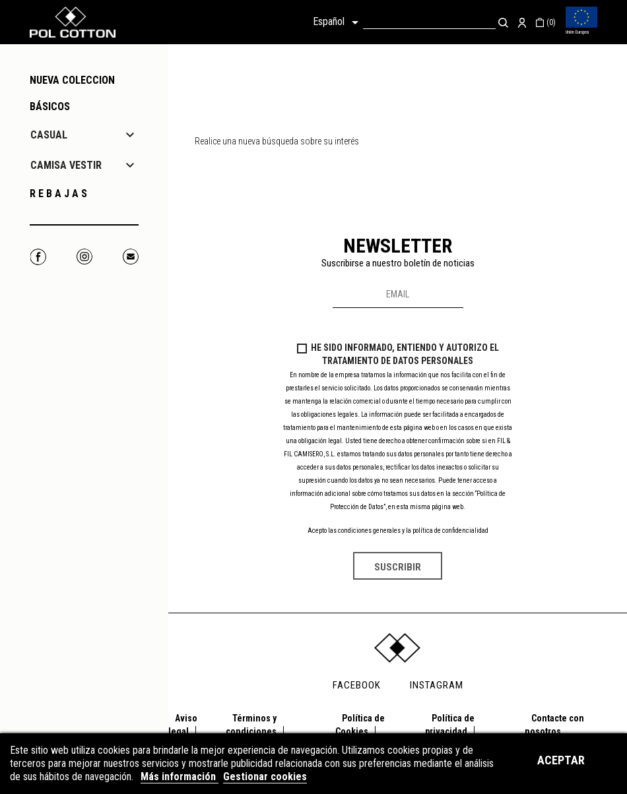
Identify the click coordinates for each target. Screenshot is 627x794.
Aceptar (561, 760)
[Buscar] (429, 22)
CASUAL (48, 135)
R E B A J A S (58, 193)
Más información (179, 776)
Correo (130, 257)
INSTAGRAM (436, 685)
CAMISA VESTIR (66, 165)
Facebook (38, 257)
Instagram (84, 257)
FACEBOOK (357, 685)
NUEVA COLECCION (72, 80)
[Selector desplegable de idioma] (338, 22)
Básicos (50, 106)
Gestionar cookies (265, 776)
